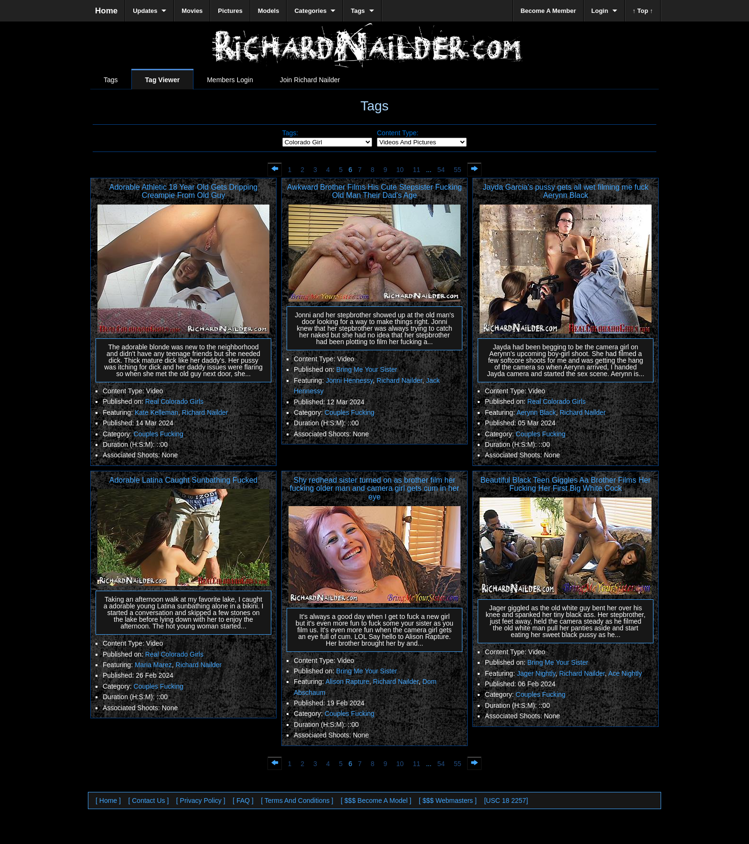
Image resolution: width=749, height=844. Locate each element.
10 (400, 169)
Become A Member (548, 10)
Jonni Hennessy (349, 380)
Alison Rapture (347, 681)
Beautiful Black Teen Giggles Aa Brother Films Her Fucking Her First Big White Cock (566, 484)
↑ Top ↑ (642, 10)
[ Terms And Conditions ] (297, 800)
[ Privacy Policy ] (200, 800)
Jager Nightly (536, 673)
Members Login (230, 80)
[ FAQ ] (243, 800)
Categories (310, 10)
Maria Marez (153, 665)
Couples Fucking (158, 434)
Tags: (290, 133)
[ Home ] (108, 800)
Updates (145, 10)
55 (457, 169)
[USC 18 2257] (506, 800)
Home (106, 10)
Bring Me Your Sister (366, 369)
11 (416, 169)
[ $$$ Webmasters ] (448, 800)
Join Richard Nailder (310, 80)
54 (441, 169)
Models (268, 10)
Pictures (230, 10)
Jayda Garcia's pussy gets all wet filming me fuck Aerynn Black (565, 191)
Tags (111, 80)
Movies (192, 10)
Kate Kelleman (156, 412)
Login (599, 10)
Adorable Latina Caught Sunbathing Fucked (183, 480)
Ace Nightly (625, 673)
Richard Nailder (205, 412)
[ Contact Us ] (148, 800)
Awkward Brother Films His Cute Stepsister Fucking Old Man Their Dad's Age (374, 191)
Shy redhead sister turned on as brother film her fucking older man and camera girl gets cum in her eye (375, 488)
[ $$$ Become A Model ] (376, 800)
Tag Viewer (162, 80)
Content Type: (397, 133)
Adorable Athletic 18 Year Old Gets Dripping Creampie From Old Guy (183, 191)
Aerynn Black (536, 412)
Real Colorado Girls (174, 401)
